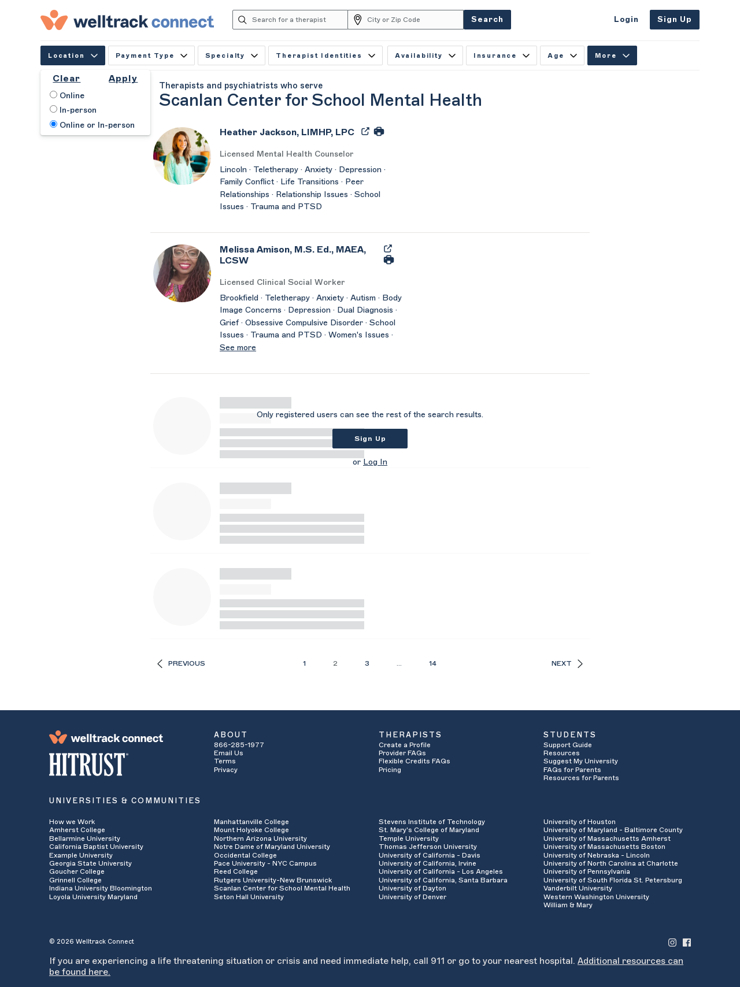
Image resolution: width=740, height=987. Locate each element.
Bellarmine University (84, 838)
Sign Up (674, 19)
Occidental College (245, 855)
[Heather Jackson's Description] (312, 189)
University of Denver (412, 896)
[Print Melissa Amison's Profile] (389, 259)
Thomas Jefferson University (428, 846)
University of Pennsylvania (586, 871)
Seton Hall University (249, 896)
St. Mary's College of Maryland (429, 829)
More (612, 56)
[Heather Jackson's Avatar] (182, 155)
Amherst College (77, 829)
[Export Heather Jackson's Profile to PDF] (366, 130)
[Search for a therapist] (300, 19)
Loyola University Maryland (93, 896)
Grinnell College (75, 880)
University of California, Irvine (427, 863)
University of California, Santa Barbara (443, 880)
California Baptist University (96, 846)
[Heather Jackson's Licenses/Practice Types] (312, 154)
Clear (66, 78)
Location (73, 56)
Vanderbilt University (577, 888)
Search (487, 19)
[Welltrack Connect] (127, 19)
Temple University (409, 838)
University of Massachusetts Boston (604, 846)
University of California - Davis (429, 855)
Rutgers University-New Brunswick (273, 880)
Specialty (231, 56)
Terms (225, 761)
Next (567, 663)
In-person (73, 109)
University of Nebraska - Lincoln (596, 855)
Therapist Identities (325, 56)
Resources (561, 752)
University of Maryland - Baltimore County (613, 829)
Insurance (501, 56)
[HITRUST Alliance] (123, 764)
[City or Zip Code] (415, 19)
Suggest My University (580, 761)
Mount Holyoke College (251, 829)
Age (562, 56)
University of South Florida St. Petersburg (612, 880)
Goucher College (77, 871)
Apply (123, 78)
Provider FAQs (402, 752)
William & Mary (568, 904)
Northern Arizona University (260, 838)
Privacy (226, 769)
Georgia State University (90, 863)
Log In (375, 462)
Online (67, 95)
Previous (181, 663)
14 (432, 663)
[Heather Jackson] (287, 136)
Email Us (228, 752)
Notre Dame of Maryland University (272, 846)
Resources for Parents (581, 777)
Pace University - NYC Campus (265, 863)
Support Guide (567, 744)
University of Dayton (412, 888)
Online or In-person (92, 124)
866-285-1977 (239, 744)
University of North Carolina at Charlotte (610, 863)
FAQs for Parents (572, 769)
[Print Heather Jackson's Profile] (379, 130)
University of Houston (579, 821)
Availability (425, 56)
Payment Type (151, 56)
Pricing (390, 769)
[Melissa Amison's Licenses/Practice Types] (312, 283)
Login (626, 19)
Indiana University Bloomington (100, 888)
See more (238, 348)
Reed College (236, 871)
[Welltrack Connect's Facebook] (687, 941)
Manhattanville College (251, 821)
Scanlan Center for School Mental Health (282, 888)
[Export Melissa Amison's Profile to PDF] (388, 248)
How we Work (72, 821)
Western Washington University (596, 896)
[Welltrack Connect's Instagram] (672, 941)
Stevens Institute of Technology (432, 821)
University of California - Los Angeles (441, 871)
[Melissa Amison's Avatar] (182, 272)
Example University (81, 855)
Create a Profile (405, 744)
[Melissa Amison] (298, 258)
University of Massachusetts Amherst (607, 838)
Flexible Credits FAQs (414, 761)
